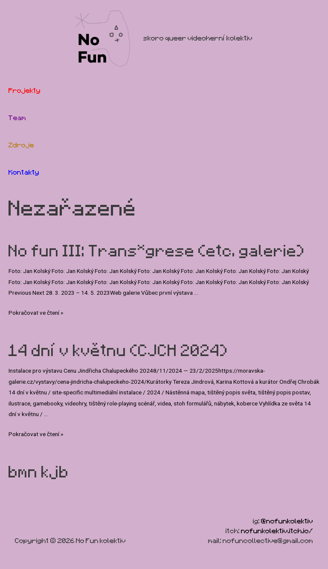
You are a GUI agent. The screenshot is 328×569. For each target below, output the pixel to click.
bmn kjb (39, 472)
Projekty (25, 90)
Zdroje (21, 145)
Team (17, 118)
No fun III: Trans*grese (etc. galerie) (157, 251)
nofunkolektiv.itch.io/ (277, 531)
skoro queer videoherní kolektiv (198, 38)
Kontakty (24, 172)
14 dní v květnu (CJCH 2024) (118, 350)
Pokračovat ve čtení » (36, 312)
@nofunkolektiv (287, 521)
